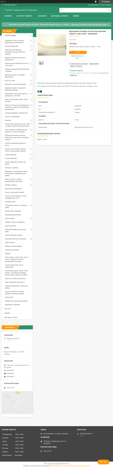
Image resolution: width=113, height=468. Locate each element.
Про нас (7, 309)
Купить (77, 52)
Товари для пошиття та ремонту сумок (16, 206)
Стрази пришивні (11, 158)
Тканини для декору (12, 250)
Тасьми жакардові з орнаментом (16, 113)
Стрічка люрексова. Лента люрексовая (14, 266)
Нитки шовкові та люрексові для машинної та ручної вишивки (16, 131)
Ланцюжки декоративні (13, 215)
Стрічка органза (10, 226)
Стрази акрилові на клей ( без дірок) (15, 163)
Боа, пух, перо (10, 80)
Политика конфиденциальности (79, 466)
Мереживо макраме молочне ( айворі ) (55, 24)
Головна (8, 16)
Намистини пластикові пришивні (16, 301)
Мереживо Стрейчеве (12, 305)
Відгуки (7, 313)
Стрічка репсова (10, 155)
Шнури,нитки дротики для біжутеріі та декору (17, 70)
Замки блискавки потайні (13, 235)
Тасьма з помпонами (12, 116)
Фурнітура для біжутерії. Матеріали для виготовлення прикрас (15, 52)
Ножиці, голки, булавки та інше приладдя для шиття (15, 197)
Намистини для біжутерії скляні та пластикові (17, 64)
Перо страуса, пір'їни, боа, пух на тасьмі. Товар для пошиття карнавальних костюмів (16, 259)
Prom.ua (66, 464)
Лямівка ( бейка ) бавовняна (15, 222)
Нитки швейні (9, 218)
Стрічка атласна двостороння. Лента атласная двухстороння (15, 150)
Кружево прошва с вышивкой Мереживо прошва (15, 89)
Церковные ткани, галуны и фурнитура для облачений (14, 41)
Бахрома (8, 120)
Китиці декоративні (11, 46)
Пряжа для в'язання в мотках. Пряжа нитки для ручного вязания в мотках (16, 137)
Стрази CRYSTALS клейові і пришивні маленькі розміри (14, 292)
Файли (76, 16)
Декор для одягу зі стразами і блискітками (15, 76)
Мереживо (41, 83)
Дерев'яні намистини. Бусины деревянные (15, 59)
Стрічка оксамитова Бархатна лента (15, 144)
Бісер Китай (9, 297)
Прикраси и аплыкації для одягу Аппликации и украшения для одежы (16, 173)
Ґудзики (7, 253)
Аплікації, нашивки (11, 168)
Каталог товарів (24, 16)
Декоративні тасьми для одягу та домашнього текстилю (16, 95)
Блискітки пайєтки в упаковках (15, 239)
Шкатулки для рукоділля (13, 188)
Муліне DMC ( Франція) (13, 211)
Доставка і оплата (59, 16)
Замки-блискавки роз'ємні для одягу (15, 230)
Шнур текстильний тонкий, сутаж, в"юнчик (16, 100)
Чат (103, 462)
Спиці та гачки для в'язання (14, 192)
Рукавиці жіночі (10, 202)
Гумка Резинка (10, 242)
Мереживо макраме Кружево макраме (24, 24)
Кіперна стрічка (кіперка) (13, 246)
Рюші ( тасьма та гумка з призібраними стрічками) (13, 180)
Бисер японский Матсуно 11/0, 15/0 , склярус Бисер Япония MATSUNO (17, 125)
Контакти (42, 16)
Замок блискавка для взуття (15, 282)
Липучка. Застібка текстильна (15, 278)
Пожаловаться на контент (59, 466)
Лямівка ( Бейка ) (11, 185)
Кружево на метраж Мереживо (15, 84)
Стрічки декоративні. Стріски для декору (16, 287)
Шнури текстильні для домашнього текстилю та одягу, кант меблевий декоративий (17, 107)
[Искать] (109, 10)
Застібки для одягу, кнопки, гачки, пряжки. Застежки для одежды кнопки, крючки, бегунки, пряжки (16, 273)
